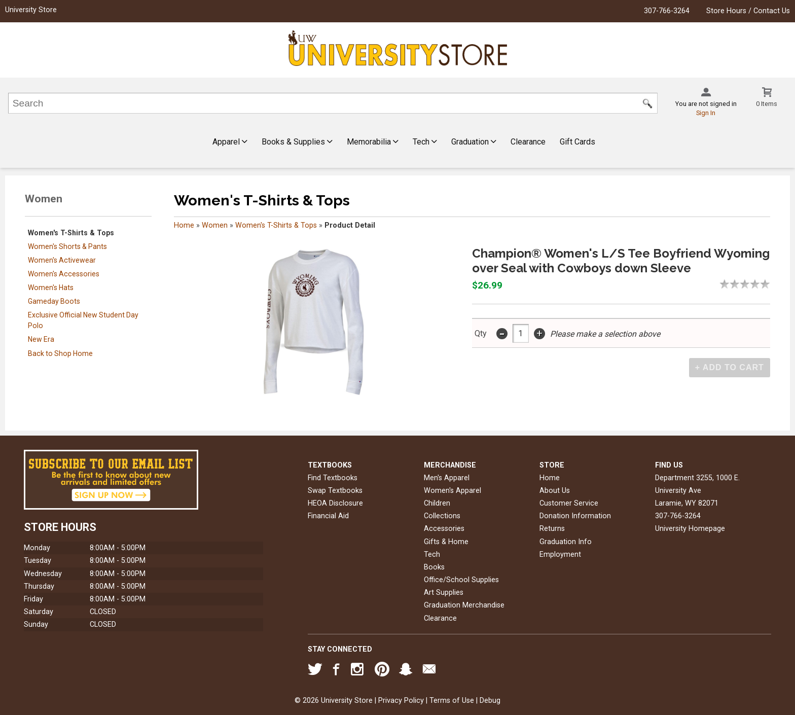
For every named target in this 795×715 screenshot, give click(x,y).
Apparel (229, 142)
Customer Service (568, 503)
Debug (490, 700)
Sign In (705, 113)
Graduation (473, 142)
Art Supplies (443, 592)
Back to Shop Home (60, 353)
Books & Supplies (297, 142)
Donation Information (575, 516)
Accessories (444, 528)
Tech (425, 142)
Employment (560, 554)
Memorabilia (373, 142)
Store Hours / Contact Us (748, 11)
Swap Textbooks (335, 490)
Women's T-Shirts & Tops (71, 233)
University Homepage (690, 528)
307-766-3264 (667, 11)
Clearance (528, 142)
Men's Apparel (446, 478)
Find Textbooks (332, 478)
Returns (552, 528)
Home (184, 225)
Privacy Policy (401, 700)
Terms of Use (451, 700)
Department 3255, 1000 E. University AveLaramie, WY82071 (697, 491)
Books (434, 567)
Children (437, 503)
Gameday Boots (54, 301)
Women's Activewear (62, 260)
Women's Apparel (452, 490)
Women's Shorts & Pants (67, 246)
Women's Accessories (63, 274)
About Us (554, 490)
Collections (442, 516)
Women (215, 225)
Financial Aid (328, 516)
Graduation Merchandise (464, 605)
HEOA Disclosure (335, 503)
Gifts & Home (446, 542)
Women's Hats (51, 287)
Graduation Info (565, 542)
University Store (31, 10)
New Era (41, 339)
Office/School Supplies (461, 580)
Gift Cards (577, 142)
